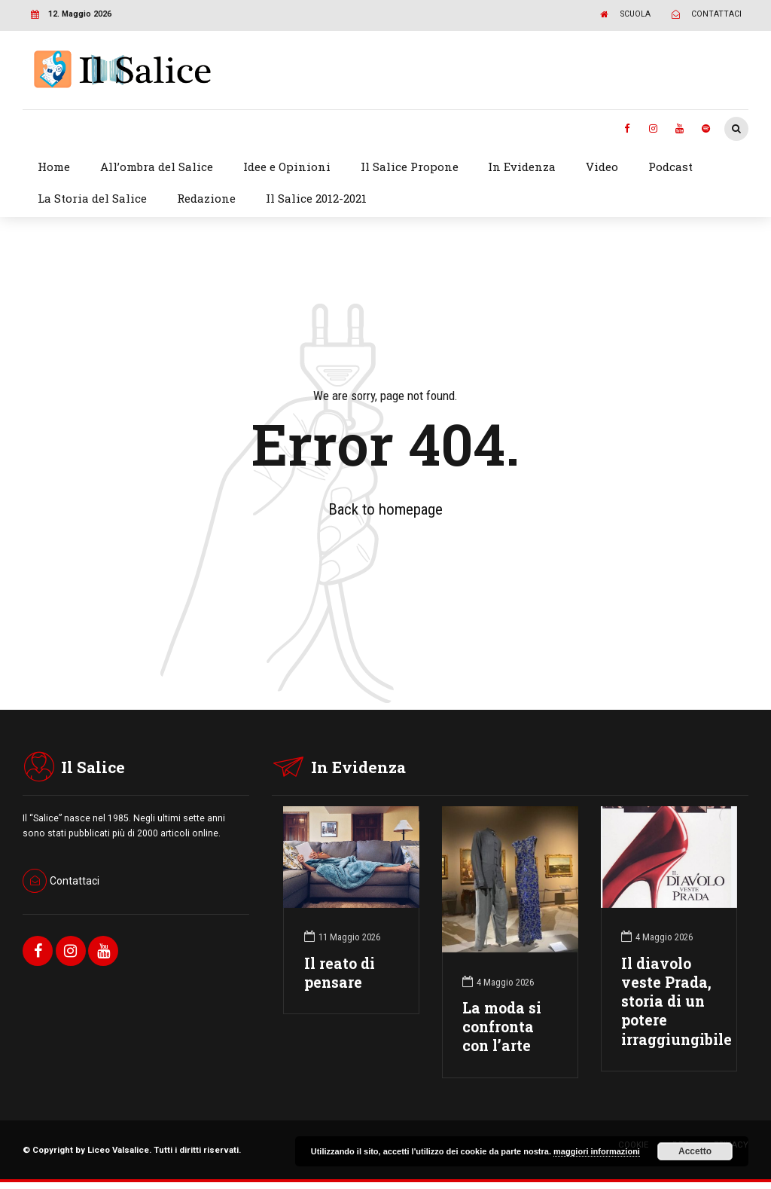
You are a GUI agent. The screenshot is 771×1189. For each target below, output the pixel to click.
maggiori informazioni (596, 1151)
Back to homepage (385, 509)
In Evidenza (522, 166)
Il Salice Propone (410, 166)
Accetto (695, 1151)
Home (54, 166)
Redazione (206, 198)
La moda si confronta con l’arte (501, 1026)
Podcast (670, 166)
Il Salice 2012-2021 (316, 198)
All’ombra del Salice (156, 166)
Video (602, 166)
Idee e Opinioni (287, 166)
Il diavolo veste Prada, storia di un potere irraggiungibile (676, 1001)
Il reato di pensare (339, 973)
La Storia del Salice (92, 198)
